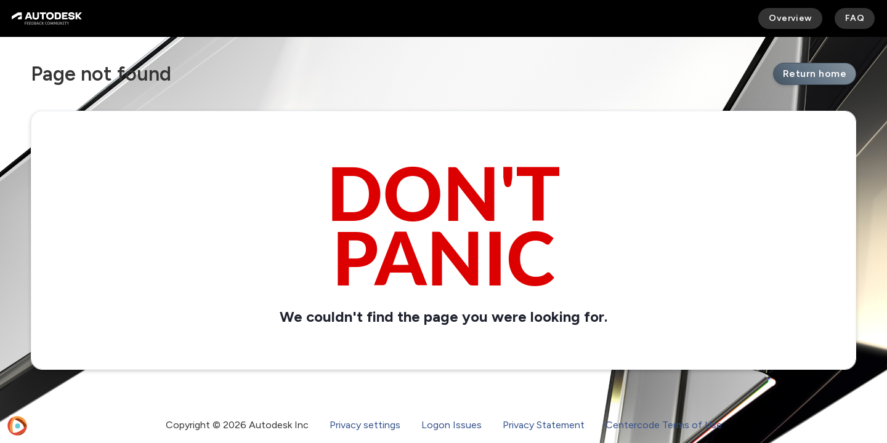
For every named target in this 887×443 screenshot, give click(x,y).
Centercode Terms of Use (664, 425)
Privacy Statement (544, 425)
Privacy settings (365, 425)
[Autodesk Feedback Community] (47, 18)
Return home (814, 73)
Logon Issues (451, 425)
